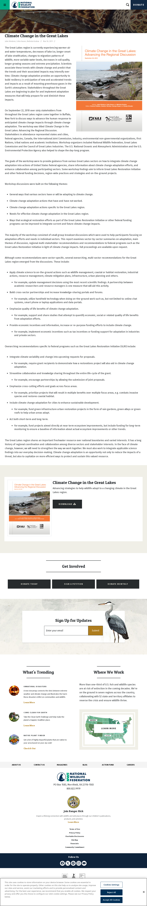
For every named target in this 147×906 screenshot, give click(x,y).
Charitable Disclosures (74, 836)
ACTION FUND (108, 765)
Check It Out (30, 748)
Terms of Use (74, 829)
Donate (138, 4)
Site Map (74, 840)
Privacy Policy (74, 833)
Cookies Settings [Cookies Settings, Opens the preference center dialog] (111, 884)
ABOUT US (16, 765)
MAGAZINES (62, 765)
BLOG (85, 765)
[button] (95, 630)
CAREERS (131, 765)
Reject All (111, 892)
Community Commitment (74, 847)
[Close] (144, 892)
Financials (74, 844)
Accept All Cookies (111, 900)
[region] (73, 892)
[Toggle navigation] (5, 5)
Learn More (29, 702)
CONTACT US (39, 765)
